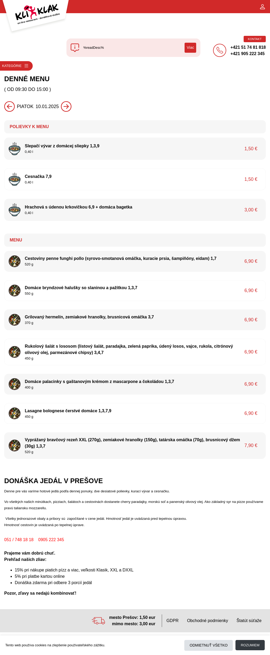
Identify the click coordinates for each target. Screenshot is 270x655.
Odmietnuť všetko (209, 645)
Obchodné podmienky (207, 620)
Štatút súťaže (249, 620)
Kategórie (15, 66)
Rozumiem (250, 645)
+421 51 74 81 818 (248, 47)
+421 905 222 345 (247, 53)
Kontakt (255, 39)
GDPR (172, 620)
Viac (190, 47)
